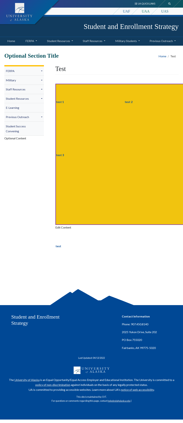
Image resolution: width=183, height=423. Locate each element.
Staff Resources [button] (92, 41)
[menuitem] (24, 71)
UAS (164, 11)
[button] (42, 71)
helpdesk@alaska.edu (119, 400)
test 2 (129, 102)
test (58, 246)
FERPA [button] (29, 41)
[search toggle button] (169, 4)
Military (11, 80)
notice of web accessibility (137, 389)
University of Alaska (27, 380)
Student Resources (17, 98)
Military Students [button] (126, 41)
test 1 (60, 102)
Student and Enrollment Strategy (131, 26)
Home (11, 40)
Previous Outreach (17, 117)
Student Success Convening (16, 128)
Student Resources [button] (58, 41)
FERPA (10, 71)
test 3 (60, 155)
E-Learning (12, 107)
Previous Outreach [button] (161, 41)
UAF (126, 11)
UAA (146, 11)
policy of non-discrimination (52, 384)
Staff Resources (15, 89)
